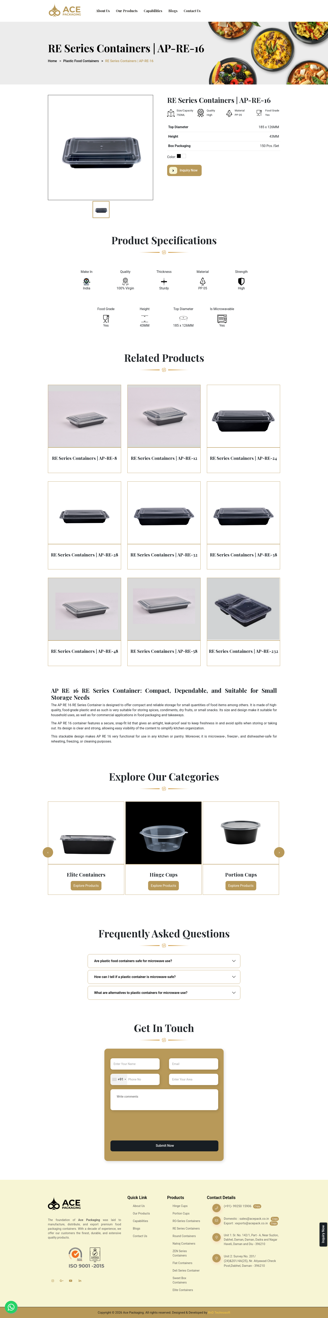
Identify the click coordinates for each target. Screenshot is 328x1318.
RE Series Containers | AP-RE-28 (84, 554)
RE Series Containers (186, 1228)
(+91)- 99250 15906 (238, 1206)
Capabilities (153, 11)
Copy (257, 1206)
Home (52, 61)
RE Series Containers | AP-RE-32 (164, 554)
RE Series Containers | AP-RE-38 (243, 554)
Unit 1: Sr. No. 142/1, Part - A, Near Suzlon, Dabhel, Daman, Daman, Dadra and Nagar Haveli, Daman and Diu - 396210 (251, 1240)
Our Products (127, 11)
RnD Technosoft (219, 1312)
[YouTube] (70, 1281)
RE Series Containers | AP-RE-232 (243, 651)
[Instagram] (52, 1281)
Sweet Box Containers (180, 1280)
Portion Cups (241, 874)
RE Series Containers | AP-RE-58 (164, 651)
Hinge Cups (164, 874)
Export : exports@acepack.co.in (246, 1223)
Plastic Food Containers (81, 61)
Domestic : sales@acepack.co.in (246, 1219)
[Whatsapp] (11, 1307)
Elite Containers (86, 874)
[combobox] (119, 1079)
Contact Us (192, 11)
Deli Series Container (186, 1270)
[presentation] (142, 1130)
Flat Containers (182, 1263)
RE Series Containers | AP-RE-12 (164, 458)
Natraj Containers (184, 1243)
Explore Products (86, 886)
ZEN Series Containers (180, 1253)
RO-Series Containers (186, 1221)
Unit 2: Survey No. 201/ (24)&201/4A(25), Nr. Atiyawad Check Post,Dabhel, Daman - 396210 (250, 1261)
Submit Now (165, 1146)
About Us (103, 11)
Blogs (173, 11)
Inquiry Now (183, 170)
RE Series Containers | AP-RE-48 (84, 651)
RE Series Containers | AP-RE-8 (84, 458)
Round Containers (184, 1236)
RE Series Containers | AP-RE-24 (243, 458)
